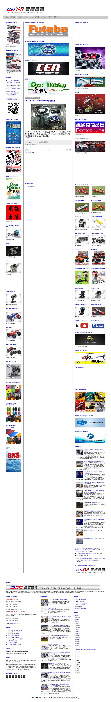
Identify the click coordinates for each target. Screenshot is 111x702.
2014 (76, 639)
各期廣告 (13, 17)
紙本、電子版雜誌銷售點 (13, 93)
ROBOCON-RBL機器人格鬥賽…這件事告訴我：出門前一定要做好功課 (94, 491)
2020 (76, 627)
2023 (76, 621)
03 (77, 664)
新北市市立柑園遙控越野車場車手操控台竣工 (94, 461)
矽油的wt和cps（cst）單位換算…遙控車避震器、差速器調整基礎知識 (58, 685)
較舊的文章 (68, 150)
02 (77, 666)
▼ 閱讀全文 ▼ (28, 137)
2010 (76, 671)
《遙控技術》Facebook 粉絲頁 (14, 630)
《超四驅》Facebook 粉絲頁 (14, 644)
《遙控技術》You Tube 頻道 (14, 632)
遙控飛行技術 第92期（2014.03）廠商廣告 (94, 538)
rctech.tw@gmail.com (16, 609)
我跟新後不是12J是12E (81, 551)
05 (77, 660)
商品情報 (20, 17)
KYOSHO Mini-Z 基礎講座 (81, 603)
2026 (76, 615)
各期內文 (7, 17)
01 (77, 668)
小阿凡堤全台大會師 (53, 644)
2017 (76, 633)
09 (77, 652)
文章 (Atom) (31, 152)
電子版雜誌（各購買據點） (13, 80)
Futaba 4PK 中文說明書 (80, 599)
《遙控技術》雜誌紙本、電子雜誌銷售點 (93, 511)
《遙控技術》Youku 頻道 (13, 633)
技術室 (25, 17)
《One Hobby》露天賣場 (13, 635)
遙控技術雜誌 (31, 186)
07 (77, 656)
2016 (76, 635)
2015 (76, 637)
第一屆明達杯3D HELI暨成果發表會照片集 (58, 635)
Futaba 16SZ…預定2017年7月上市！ (57, 663)
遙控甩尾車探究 (78, 606)
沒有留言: (35, 142)
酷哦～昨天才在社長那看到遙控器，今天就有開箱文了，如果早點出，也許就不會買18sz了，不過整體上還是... (90, 559)
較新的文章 (27, 150)
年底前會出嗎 (79, 555)
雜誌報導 (56, 17)
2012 (76, 643)
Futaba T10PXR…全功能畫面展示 (92, 502)
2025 (76, 617)
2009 (76, 673)
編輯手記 (43, 17)
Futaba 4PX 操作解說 (80, 601)
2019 (76, 629)
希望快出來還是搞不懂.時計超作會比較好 (86, 553)
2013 (76, 641)
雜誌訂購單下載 (11, 91)
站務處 (31, 17)
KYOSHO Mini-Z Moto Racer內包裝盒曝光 (40, 101)
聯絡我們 (50, 17)
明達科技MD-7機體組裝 (80, 608)
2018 (76, 631)
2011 (76, 645)
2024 (76, 619)
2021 (76, 625)
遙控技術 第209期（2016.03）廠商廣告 (93, 530)
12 (77, 647)
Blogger (78, 698)
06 (77, 658)
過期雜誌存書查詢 (11, 94)
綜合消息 (37, 17)
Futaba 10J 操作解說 (80, 604)
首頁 (48, 150)
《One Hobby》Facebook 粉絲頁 (15, 639)
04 (77, 662)
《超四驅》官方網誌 (12, 642)
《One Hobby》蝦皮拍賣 (13, 637)
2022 (76, 623)
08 (77, 654)
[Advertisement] (48, 168)
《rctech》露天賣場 (12, 640)
